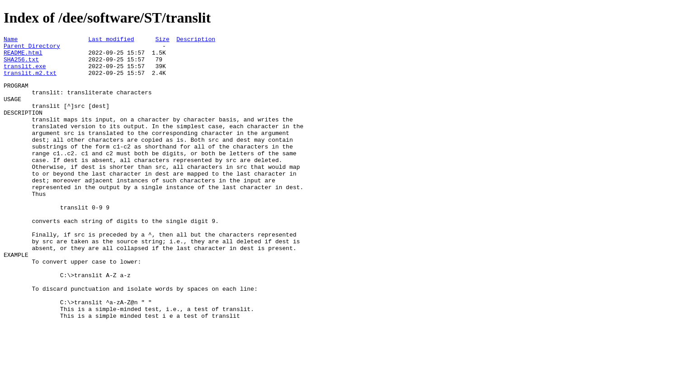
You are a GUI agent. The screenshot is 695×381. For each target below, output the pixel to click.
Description (195, 40)
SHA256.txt (21, 64)
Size (162, 40)
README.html (23, 56)
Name (11, 40)
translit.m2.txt (30, 81)
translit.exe (25, 73)
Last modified (111, 40)
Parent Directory (32, 48)
